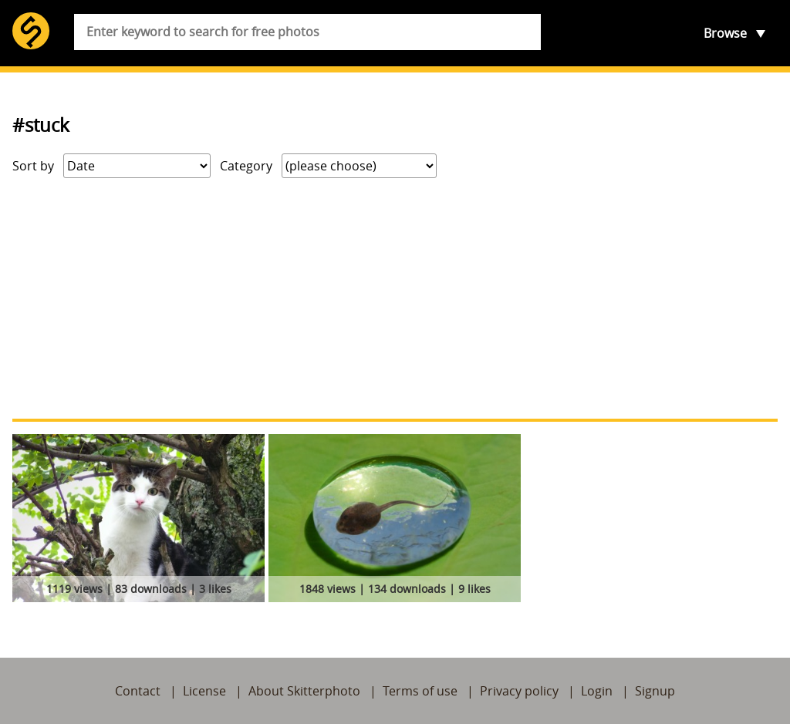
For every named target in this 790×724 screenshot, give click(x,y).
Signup (655, 690)
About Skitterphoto (304, 690)
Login (597, 690)
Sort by (33, 165)
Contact (137, 690)
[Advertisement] (395, 298)
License (204, 690)
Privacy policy (519, 690)
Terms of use (420, 690)
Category (246, 165)
